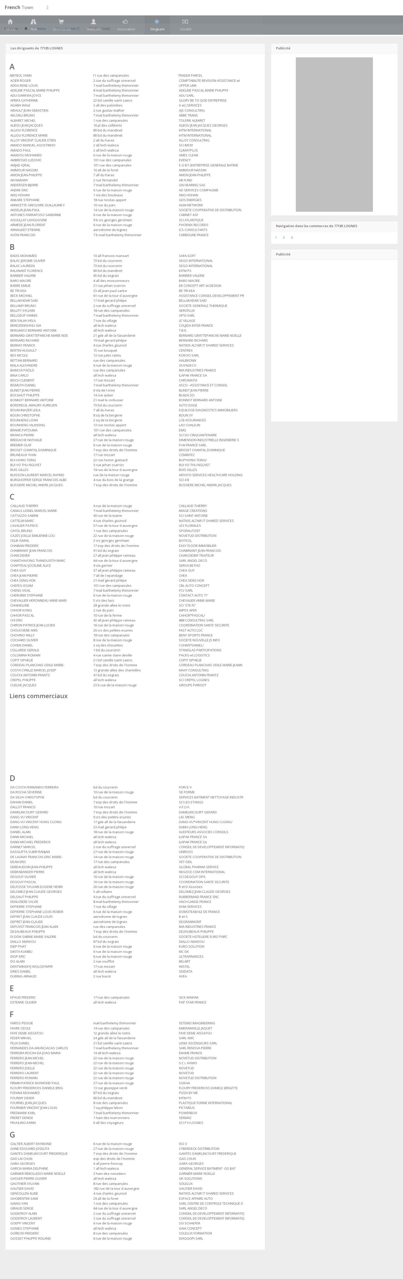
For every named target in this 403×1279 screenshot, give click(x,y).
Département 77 (69, 40)
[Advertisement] (135, 749)
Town (19, 7)
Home (42, 40)
